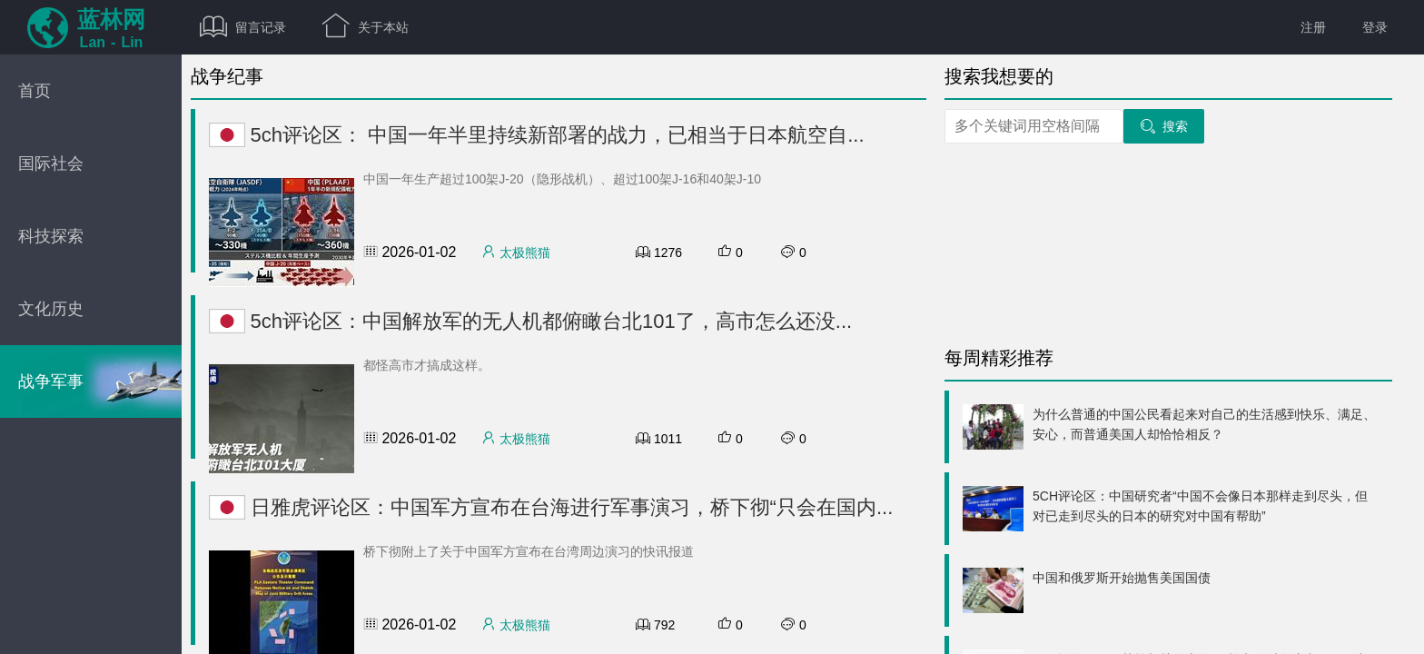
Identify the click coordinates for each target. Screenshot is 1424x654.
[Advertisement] (1153, 240)
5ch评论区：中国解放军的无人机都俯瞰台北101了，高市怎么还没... (530, 321)
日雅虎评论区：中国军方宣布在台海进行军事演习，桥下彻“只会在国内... (551, 507)
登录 (1375, 27)
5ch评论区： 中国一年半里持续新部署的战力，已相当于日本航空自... (537, 135)
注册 (1313, 27)
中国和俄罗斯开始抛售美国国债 (1122, 577)
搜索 (1164, 126)
